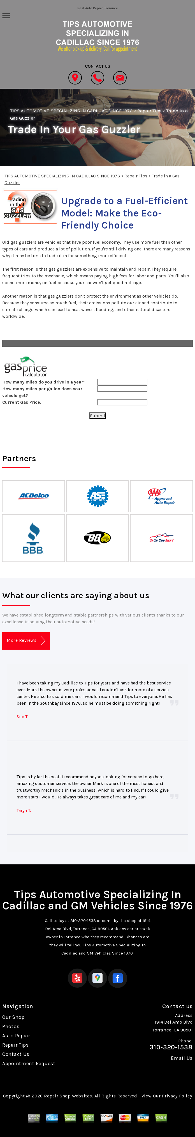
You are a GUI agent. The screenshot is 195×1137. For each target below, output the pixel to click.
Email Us (182, 1058)
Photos (10, 1026)
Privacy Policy (177, 1096)
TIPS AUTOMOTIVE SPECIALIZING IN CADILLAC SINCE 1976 (71, 110)
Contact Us (15, 1054)
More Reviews (26, 640)
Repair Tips (149, 110)
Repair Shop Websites (68, 1096)
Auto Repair (16, 1036)
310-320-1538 (83, 920)
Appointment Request (28, 1063)
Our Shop (13, 1017)
